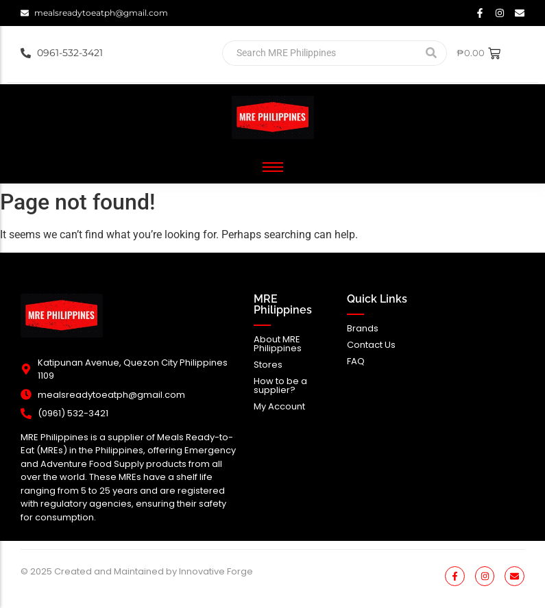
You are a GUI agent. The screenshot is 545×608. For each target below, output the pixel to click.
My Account (279, 406)
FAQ (356, 361)
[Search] (318, 53)
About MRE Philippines (278, 344)
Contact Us (371, 344)
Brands (362, 328)
